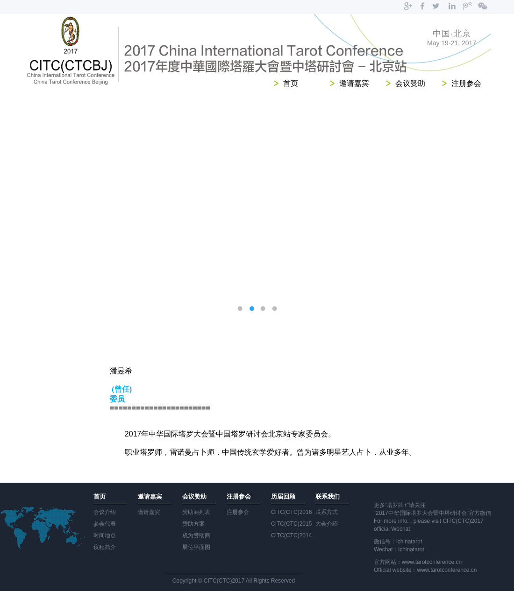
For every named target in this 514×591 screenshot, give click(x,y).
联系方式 (326, 512)
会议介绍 (104, 512)
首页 (290, 83)
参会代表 (104, 524)
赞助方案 (193, 524)
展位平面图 (196, 547)
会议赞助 (410, 83)
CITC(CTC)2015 (291, 524)
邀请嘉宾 (354, 83)
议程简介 (104, 547)
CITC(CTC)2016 (291, 512)
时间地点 (104, 535)
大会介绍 (326, 524)
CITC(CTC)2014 (291, 535)
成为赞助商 (196, 535)
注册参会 (466, 83)
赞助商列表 (196, 512)
